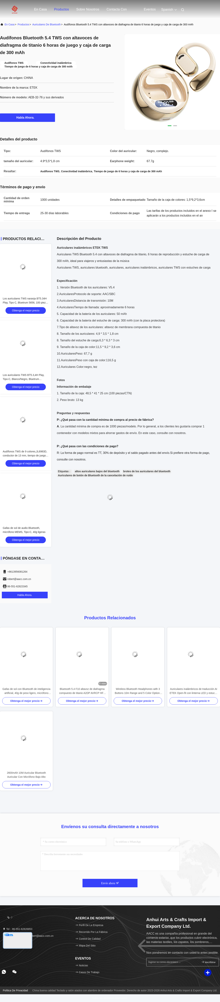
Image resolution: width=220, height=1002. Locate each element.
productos (23, 24)
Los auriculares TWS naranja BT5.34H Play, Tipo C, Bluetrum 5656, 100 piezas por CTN (25, 302)
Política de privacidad (15, 990)
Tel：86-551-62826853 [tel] (17, 929)
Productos (61, 9)
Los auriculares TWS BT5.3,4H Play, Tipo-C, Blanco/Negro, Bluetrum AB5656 (23, 379)
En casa (40, 9)
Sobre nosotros (87, 9)
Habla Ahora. (27, 117)
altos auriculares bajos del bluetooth (97, 471)
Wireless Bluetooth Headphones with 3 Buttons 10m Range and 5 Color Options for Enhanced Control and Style (138, 691)
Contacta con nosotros (117, 11)
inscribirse (208, 962)
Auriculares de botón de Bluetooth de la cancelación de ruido (95, 475)
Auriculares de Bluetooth (46, 24)
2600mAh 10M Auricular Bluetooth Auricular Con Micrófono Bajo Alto (26, 774)
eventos (150, 9)
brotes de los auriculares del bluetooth (146, 471)
